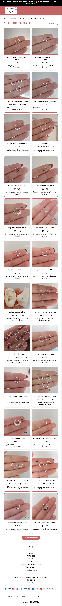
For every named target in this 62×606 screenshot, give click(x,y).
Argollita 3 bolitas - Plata (45, 270)
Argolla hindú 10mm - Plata (45, 523)
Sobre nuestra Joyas (31, 567)
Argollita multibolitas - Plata (17, 101)
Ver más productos (31, 538)
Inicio (7, 18)
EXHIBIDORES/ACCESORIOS (31, 564)
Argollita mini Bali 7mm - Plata (44, 101)
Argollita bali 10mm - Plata (17, 523)
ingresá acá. (28, 598)
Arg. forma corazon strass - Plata (17, 58)
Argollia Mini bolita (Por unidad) (45, 312)
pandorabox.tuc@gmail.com (31, 583)
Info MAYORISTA (31, 570)
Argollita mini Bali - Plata (17, 186)
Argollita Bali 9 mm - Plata (17, 396)
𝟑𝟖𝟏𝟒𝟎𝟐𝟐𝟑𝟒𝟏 (31, 580)
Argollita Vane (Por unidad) (45, 480)
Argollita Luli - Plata (17, 354)
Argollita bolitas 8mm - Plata (17, 143)
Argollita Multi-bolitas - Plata (45, 396)
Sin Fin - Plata (45, 143)
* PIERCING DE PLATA (36, 18)
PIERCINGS (24, 18)
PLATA (31, 559)
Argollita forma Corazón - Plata (44, 438)
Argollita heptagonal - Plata (17, 480)
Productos (14, 18)
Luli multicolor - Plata (17, 312)
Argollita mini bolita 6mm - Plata (45, 58)
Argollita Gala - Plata (17, 438)
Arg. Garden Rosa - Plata (45, 228)
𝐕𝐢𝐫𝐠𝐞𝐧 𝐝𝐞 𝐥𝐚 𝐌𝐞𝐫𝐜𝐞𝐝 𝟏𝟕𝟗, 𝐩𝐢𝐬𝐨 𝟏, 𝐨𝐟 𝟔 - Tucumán (31, 577)
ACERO (31, 561)
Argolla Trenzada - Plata (45, 354)
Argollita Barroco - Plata (17, 228)
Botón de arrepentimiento (38, 598)
